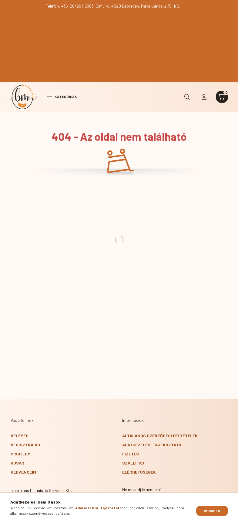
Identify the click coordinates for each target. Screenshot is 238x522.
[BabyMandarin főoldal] (23, 97)
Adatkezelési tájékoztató (151, 444)
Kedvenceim (23, 471)
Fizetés (130, 453)
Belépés (19, 435)
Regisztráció (25, 444)
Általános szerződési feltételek (160, 435)
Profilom (21, 453)
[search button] (187, 97)
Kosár (17, 462)
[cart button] (222, 97)
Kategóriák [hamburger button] (62, 96)
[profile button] (204, 97)
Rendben (212, 511)
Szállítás (133, 462)
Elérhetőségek (139, 471)
